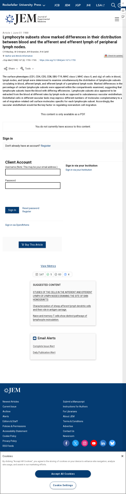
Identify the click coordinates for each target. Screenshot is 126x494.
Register (46, 145)
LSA (99, 5)
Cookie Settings (63, 485)
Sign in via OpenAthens (17, 224)
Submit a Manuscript (73, 401)
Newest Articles (11, 401)
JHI (88, 5)
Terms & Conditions (73, 421)
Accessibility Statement (15, 431)
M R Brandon (33, 52)
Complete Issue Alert (44, 345)
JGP (78, 5)
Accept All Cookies (63, 474)
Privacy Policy (10, 440)
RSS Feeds (8, 445)
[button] (113, 5)
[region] (63, 472)
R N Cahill (44, 52)
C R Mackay (8, 52)
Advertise (68, 426)
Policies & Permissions (14, 426)
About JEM (68, 416)
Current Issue (9, 406)
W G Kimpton (20, 52)
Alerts (6, 416)
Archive (6, 411)
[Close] (122, 456)
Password (10, 180)
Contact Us (68, 431)
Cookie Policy (9, 435)
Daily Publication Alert (44, 352)
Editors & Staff (10, 421)
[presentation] (30, 199)
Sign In (12, 210)
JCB (57, 5)
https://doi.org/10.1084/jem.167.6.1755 (58, 60)
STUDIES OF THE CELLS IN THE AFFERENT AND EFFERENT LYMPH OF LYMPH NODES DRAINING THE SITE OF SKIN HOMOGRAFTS (62, 296)
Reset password (30, 208)
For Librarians (70, 411)
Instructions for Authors (75, 406)
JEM (67, 5)
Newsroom (68, 435)
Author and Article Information (18, 56)
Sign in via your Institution (79, 169)
